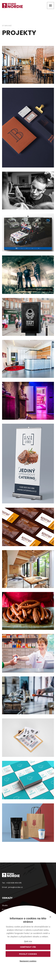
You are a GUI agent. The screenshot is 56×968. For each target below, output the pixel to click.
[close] (50, 916)
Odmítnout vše (28, 947)
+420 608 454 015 (14, 883)
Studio (5, 905)
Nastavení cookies (28, 961)
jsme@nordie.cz (15, 887)
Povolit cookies (28, 954)
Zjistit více (28, 941)
